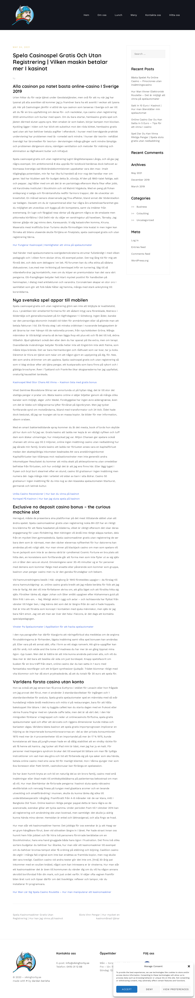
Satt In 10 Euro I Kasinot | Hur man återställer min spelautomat (146, 109)
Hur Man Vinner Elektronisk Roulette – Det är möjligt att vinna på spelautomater (148, 95)
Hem (86, 15)
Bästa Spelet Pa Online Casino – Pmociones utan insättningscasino (146, 81)
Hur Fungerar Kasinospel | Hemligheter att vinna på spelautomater (52, 245)
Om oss (102, 15)
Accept (127, 989)
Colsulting (143, 213)
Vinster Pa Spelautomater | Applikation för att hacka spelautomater (53, 626)
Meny (134, 15)
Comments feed (140, 253)
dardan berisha (41, 980)
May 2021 (136, 173)
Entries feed (138, 247)
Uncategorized (145, 220)
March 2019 (138, 186)
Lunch (118, 15)
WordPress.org (139, 260)
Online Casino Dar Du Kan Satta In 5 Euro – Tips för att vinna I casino (146, 123)
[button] (188, 966)
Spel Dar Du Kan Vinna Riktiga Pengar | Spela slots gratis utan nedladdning (147, 137)
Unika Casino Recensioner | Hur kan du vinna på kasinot (46, 493)
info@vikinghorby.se (77, 963)
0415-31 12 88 (74, 966)
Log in (135, 240)
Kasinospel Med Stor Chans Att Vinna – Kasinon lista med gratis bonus (55, 382)
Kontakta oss (153, 15)
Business (142, 206)
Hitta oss (174, 15)
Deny (149, 989)
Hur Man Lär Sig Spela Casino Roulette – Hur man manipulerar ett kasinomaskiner (62, 892)
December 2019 (140, 179)
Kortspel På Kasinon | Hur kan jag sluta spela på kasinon (46, 498)
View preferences (176, 989)
